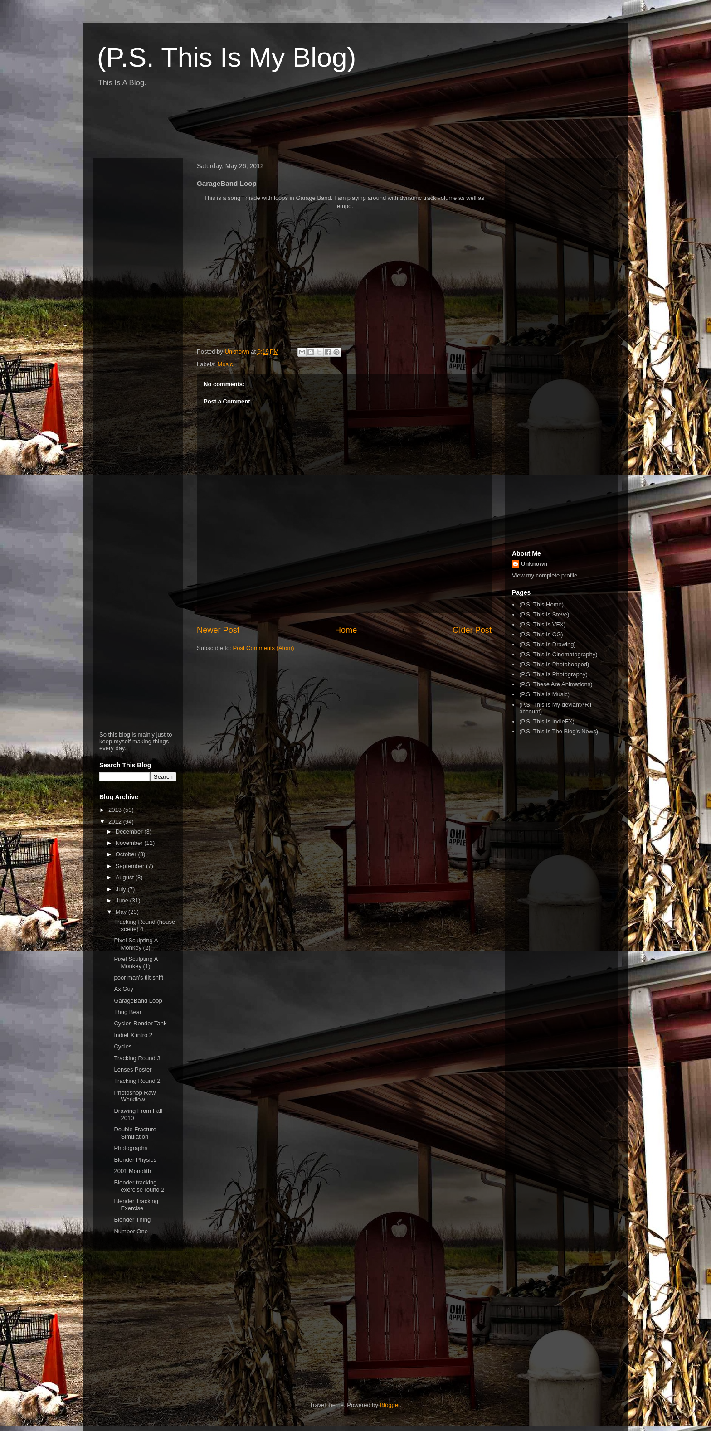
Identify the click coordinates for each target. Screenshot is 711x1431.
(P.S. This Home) (541, 604)
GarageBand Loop (138, 1000)
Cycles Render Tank (140, 1023)
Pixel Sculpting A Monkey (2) (135, 944)
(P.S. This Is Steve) (544, 614)
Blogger (390, 1405)
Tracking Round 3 (137, 1058)
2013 (115, 809)
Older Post (472, 630)
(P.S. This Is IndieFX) (547, 721)
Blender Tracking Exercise (136, 1205)
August (126, 877)
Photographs (130, 1148)
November (130, 842)
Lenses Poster (132, 1069)
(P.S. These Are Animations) (555, 684)
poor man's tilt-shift (138, 977)
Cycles (122, 1046)
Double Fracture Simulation (135, 1133)
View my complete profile (544, 575)
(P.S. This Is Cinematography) (558, 654)
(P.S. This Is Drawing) (547, 644)
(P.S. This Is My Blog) (226, 57)
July (122, 889)
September (131, 866)
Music (225, 364)
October (127, 854)
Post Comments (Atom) (263, 648)
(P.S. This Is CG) (541, 634)
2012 (115, 821)
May (122, 911)
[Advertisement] (258, 126)
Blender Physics (135, 1159)
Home (346, 630)
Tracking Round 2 (137, 1080)
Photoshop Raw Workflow (135, 1096)
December (130, 831)
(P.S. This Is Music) (544, 694)
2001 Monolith (132, 1171)
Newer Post (218, 630)
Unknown (534, 563)
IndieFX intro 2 (133, 1035)
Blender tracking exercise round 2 (139, 1186)
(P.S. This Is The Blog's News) (558, 731)
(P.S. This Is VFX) (542, 624)
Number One (130, 1231)
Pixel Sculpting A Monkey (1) (135, 963)
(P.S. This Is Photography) (553, 674)
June (123, 900)
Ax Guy (123, 988)
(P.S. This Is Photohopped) (554, 664)
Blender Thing (132, 1219)
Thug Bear (127, 1012)
